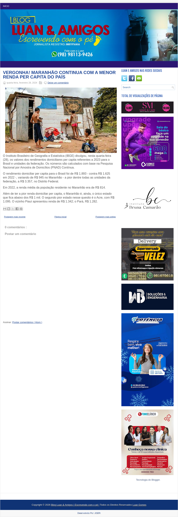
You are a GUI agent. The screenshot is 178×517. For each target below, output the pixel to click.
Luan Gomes (139, 504)
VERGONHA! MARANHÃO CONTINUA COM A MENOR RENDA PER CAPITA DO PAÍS (59, 74)
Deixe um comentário (58, 82)
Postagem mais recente (15, 217)
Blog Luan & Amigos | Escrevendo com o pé (75, 504)
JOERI (97, 513)
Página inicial (60, 217)
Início (6, 6)
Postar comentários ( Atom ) (27, 322)
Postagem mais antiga (105, 217)
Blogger (156, 479)
